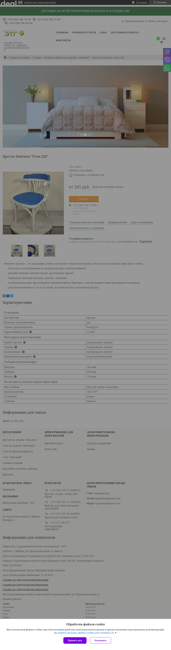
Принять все (75, 640)
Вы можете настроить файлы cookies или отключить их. (84, 632)
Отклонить (101, 640)
